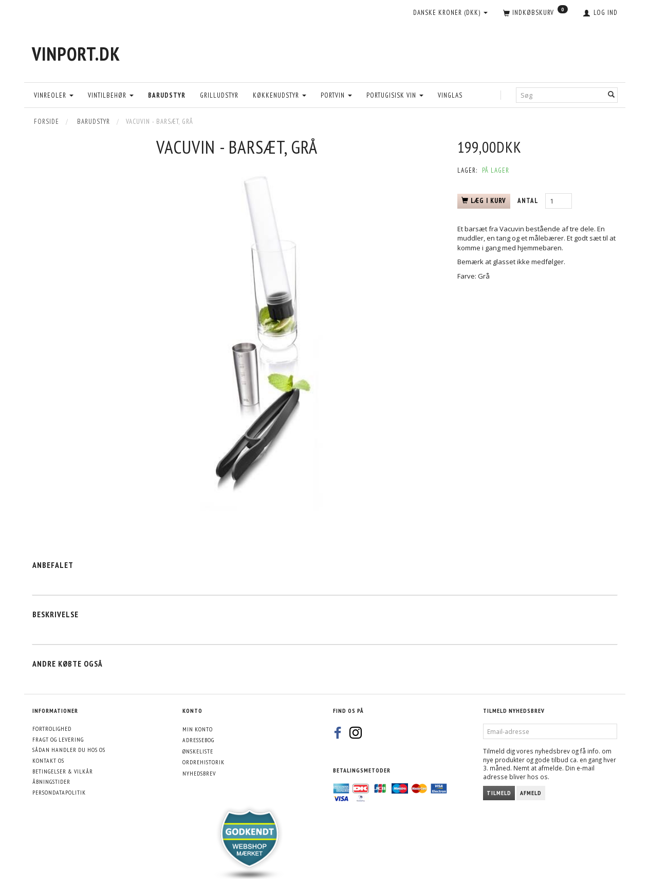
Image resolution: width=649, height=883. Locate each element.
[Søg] (611, 95)
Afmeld (531, 793)
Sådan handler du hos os (68, 749)
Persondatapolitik (59, 792)
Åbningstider (51, 781)
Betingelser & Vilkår (62, 771)
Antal (528, 200)
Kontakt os (48, 760)
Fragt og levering (58, 739)
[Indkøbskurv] (535, 13)
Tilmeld (499, 793)
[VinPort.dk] (76, 54)
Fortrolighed (51, 728)
